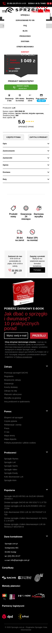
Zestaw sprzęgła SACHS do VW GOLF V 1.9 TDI (25, 502)
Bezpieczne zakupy (12, 380)
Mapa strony (9, 435)
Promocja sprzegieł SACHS (16, 373)
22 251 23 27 (10, 3)
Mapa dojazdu (10, 439)
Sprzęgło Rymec (11, 459)
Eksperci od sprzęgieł (13, 417)
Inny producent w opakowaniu (17, 401)
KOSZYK (47, 12)
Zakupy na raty (10, 391)
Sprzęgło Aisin (10, 480)
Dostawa (25, 41)
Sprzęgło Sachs (11, 466)
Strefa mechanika (25, 47)
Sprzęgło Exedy (11, 473)
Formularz (37, 270)
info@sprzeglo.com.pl (20, 560)
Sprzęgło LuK (10, 462)
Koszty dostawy (11, 387)
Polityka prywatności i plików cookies (20, 443)
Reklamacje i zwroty (12, 425)
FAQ (25, 26)
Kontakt (25, 52)
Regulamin (8, 376)
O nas (6, 432)
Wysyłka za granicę (12, 398)
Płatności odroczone (13, 394)
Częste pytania (10, 421)
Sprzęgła (25, 15)
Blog (25, 31)
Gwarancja (8, 383)
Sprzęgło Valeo (10, 469)
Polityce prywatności (24, 357)
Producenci (25, 36)
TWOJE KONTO (40, 11)
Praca (6, 428)
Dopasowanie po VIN (25, 20)
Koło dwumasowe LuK (13, 477)
